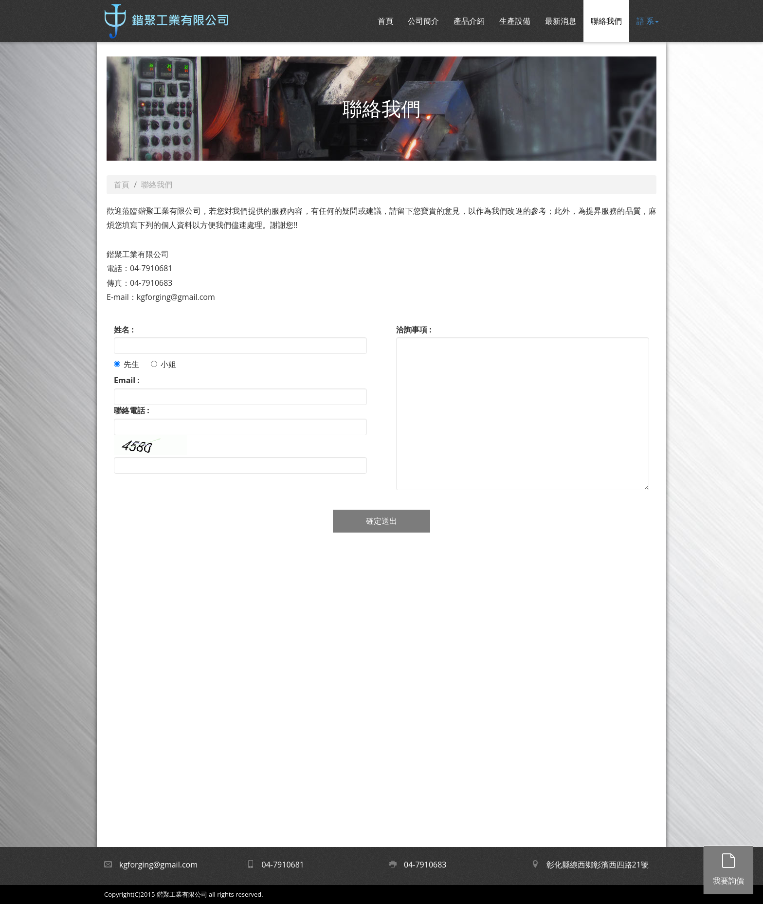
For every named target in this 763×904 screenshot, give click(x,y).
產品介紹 (469, 21)
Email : (127, 380)
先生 (126, 364)
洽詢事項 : (414, 329)
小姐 (163, 364)
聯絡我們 (606, 21)
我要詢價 (728, 866)
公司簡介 (423, 21)
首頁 (385, 21)
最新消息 (560, 21)
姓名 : (124, 329)
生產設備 (514, 21)
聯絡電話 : (131, 410)
